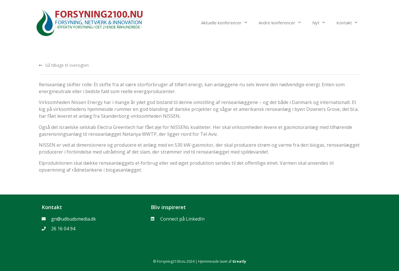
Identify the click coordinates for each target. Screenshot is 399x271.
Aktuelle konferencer (224, 22)
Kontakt (346, 22)
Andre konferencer (280, 22)
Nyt (318, 22)
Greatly (239, 261)
